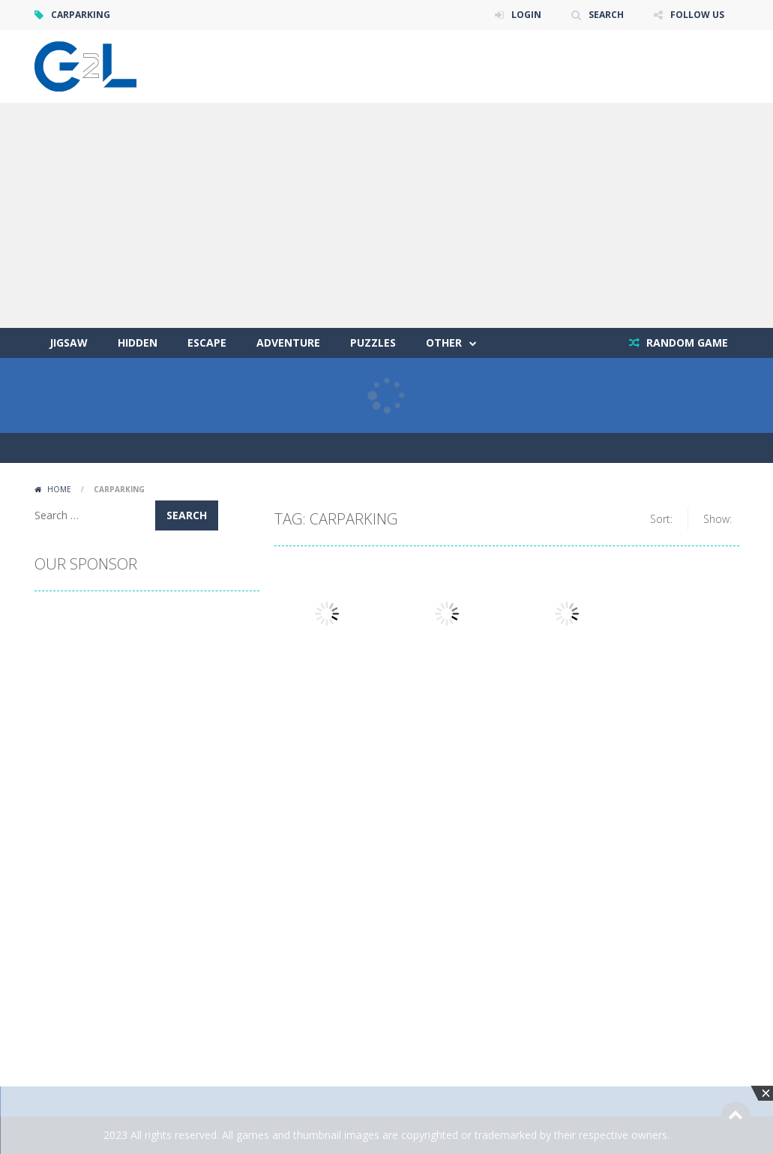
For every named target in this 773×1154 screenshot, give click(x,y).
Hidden (137, 342)
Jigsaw (68, 342)
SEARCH (606, 14)
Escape (206, 342)
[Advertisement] (387, 215)
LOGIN (526, 14)
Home (59, 489)
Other (444, 342)
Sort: (661, 519)
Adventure (288, 342)
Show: (717, 519)
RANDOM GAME (685, 342)
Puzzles (373, 342)
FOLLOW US (697, 14)
